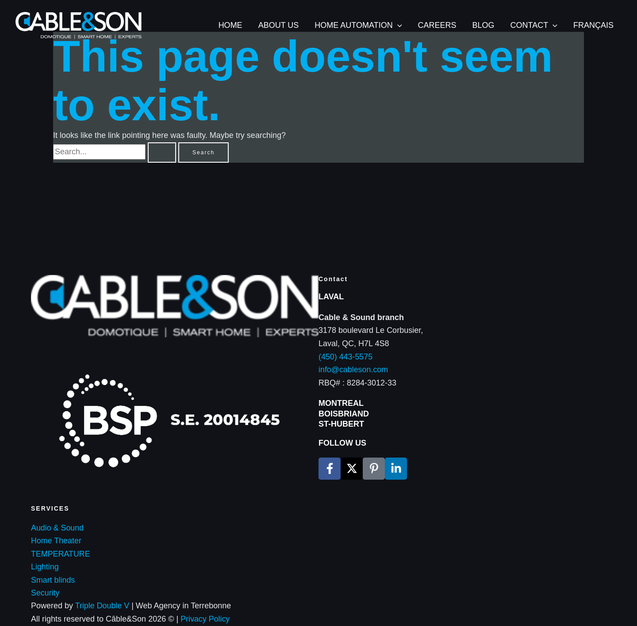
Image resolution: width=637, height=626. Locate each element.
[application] (397, 26)
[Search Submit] (162, 152)
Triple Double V (101, 606)
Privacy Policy (205, 619)
